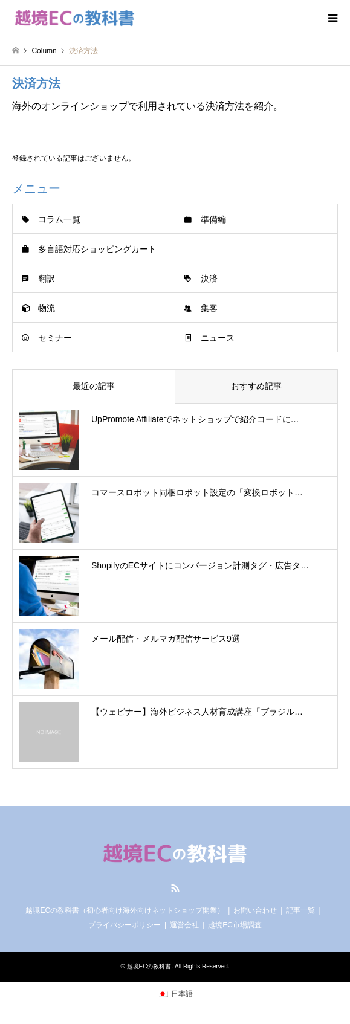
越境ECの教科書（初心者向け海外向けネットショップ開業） (124, 910)
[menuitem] (175, 994)
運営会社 (184, 925)
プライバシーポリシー (124, 925)
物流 (46, 308)
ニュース (218, 338)
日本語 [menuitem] (182, 994)
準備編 (213, 219)
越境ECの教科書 (149, 966)
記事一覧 (300, 910)
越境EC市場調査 (235, 925)
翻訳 (46, 278)
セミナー (55, 338)
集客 (209, 308)
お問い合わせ (255, 910)
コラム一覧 (59, 219)
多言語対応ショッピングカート (97, 249)
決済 (209, 278)
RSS (175, 888)
